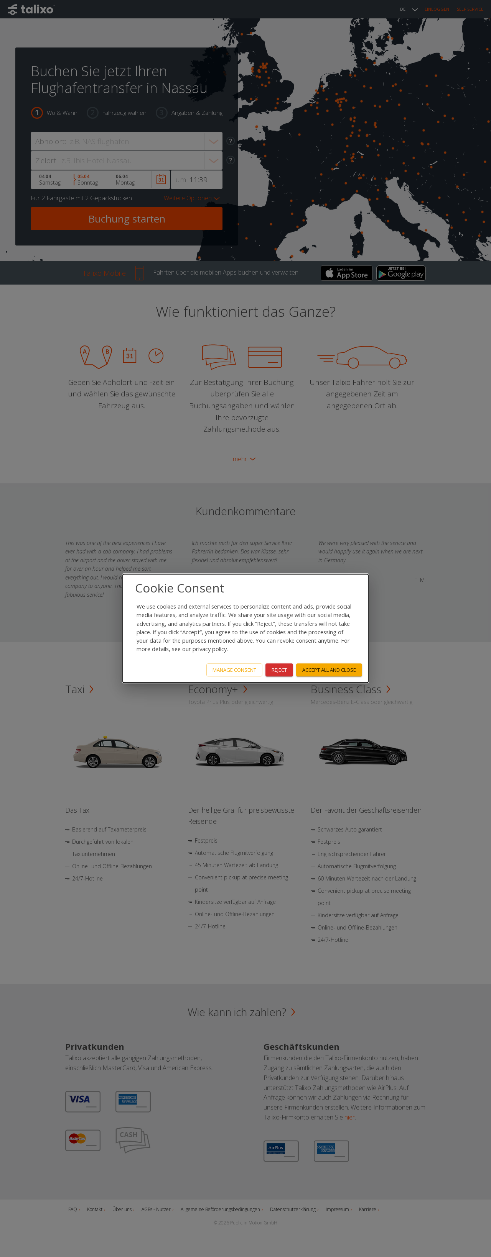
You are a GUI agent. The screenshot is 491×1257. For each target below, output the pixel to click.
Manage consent (234, 669)
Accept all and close (329, 669)
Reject (279, 669)
